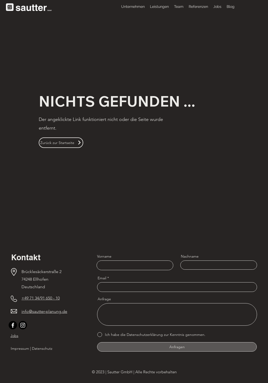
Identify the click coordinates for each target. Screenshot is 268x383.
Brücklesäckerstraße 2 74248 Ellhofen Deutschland (42, 279)
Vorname (104, 256)
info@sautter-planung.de (44, 311)
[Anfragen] (177, 347)
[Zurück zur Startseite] (61, 142)
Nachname (190, 256)
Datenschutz (42, 348)
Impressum (20, 348)
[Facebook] (13, 325)
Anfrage (104, 299)
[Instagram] (23, 325)
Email (102, 278)
